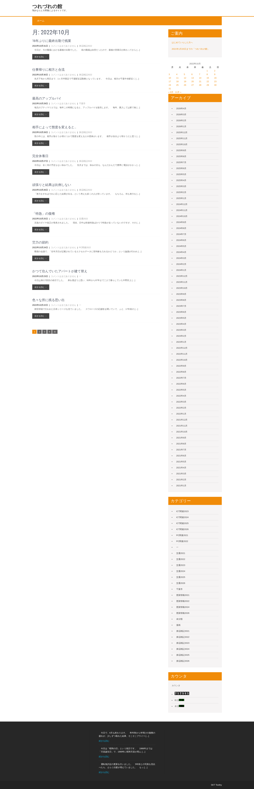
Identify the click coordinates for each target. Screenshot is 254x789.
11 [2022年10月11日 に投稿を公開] (177, 78)
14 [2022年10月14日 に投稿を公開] (200, 78)
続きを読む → (41, 57)
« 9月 (170, 92)
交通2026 (180, 583)
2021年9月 (181, 437)
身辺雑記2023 (182, 643)
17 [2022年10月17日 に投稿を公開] (170, 81)
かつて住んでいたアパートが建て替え (59, 271)
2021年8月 (181, 443)
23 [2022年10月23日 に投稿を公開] (215, 81)
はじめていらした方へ (182, 42)
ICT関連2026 (182, 529)
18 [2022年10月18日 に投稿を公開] (177, 81)
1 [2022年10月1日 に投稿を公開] (207, 71)
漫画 (178, 625)
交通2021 (180, 553)
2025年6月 (181, 168)
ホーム (40, 20)
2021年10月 (181, 431)
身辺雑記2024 (182, 649)
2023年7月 (181, 306)
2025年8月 (181, 156)
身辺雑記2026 (182, 661)
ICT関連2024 (182, 517)
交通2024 (180, 571)
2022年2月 (181, 408)
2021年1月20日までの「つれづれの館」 (190, 49)
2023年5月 (181, 318)
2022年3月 (181, 402)
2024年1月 (181, 270)
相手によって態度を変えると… (54, 127)
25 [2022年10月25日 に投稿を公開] (177, 85)
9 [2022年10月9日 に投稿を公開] (214, 74)
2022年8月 (181, 372)
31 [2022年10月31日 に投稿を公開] (170, 88)
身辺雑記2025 (182, 655)
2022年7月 (181, 378)
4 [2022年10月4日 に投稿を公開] (176, 74)
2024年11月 (181, 210)
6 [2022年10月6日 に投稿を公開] (192, 74)
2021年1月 (181, 485)
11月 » (178, 92)
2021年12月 (181, 420)
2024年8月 (181, 228)
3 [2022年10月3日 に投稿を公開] (169, 74)
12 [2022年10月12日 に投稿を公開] (185, 78)
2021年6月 (181, 455)
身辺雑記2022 (85, 46)
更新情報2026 (182, 613)
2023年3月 (181, 330)
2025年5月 (181, 174)
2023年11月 (181, 282)
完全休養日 (40, 156)
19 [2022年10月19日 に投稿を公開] (185, 81)
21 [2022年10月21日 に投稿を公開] (200, 81)
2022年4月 (181, 396)
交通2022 (83, 218)
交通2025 (180, 577)
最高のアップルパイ (46, 98)
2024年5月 (181, 246)
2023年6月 (181, 312)
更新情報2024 (182, 607)
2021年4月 (181, 467)
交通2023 (180, 565)
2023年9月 (181, 294)
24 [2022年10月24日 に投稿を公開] (170, 85)
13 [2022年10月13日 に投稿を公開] (192, 78)
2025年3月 (181, 186)
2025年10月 (181, 144)
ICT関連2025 (182, 523)
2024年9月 (181, 222)
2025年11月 (181, 138)
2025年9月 (181, 150)
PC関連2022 (85, 247)
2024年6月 (181, 240)
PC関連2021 (182, 535)
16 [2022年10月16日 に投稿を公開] (215, 78)
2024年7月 (181, 234)
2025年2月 (181, 192)
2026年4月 (181, 108)
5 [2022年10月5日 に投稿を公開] (184, 74)
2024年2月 (181, 264)
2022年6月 (181, 384)
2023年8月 (181, 300)
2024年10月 (181, 216)
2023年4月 (181, 324)
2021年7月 (181, 449)
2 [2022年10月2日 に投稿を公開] (214, 71)
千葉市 (82, 103)
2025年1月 (181, 198)
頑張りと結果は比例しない (51, 185)
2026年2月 (181, 120)
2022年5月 (181, 390)
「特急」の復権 (43, 213)
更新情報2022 (182, 601)
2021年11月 (181, 426)
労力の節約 (40, 242)
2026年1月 (181, 126)
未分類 (179, 619)
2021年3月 (181, 473)
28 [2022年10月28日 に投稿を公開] (200, 85)
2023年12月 (181, 276)
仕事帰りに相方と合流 (48, 70)
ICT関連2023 (182, 511)
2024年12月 (181, 204)
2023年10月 (181, 288)
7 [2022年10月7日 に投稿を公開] (199, 74)
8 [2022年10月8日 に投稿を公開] (207, 74)
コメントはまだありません (63, 46)
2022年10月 (181, 360)
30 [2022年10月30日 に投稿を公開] (215, 85)
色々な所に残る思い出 (48, 300)
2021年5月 (181, 461)
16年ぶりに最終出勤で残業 (51, 41)
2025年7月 (181, 162)
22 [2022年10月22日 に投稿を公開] (208, 81)
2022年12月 (181, 348)
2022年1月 (181, 414)
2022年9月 (181, 366)
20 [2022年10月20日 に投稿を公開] (192, 81)
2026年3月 (181, 114)
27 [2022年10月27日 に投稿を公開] (192, 85)
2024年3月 (181, 258)
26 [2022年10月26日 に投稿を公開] (185, 85)
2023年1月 (181, 342)
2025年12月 (181, 132)
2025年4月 (181, 180)
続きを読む (104, 741)
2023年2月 (181, 336)
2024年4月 (181, 252)
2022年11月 (181, 354)
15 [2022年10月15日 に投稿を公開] (208, 78)
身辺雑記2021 (182, 631)
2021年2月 (181, 479)
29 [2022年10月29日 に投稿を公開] (208, 85)
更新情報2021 (182, 595)
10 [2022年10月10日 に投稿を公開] (170, 78)
